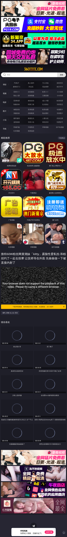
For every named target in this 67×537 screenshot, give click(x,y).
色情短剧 (31, 131)
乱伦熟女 (45, 104)
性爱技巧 (60, 122)
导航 (4, 129)
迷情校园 (17, 122)
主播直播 (45, 95)
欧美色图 (45, 109)
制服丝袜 (17, 104)
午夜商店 (31, 127)
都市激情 (17, 118)
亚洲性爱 (17, 101)
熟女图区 (45, 113)
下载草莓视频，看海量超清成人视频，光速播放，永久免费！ (39, 306)
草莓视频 (45, 127)
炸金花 (31, 87)
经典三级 (31, 104)
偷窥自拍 (17, 109)
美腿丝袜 (17, 113)
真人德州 (31, 83)
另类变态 (60, 104)
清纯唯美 (31, 113)
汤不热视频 (60, 127)
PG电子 (16, 83)
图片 (4, 111)
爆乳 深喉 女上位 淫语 (10, 313)
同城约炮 (17, 127)
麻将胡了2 (16, 87)
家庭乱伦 (31, 118)
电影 (4, 102)
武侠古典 (60, 118)
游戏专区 (60, 83)
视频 (4, 93)
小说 (4, 120)
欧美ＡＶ (45, 92)
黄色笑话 (45, 122)
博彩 (4, 84)
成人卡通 (45, 101)
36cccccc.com (33, 69)
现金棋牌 (45, 87)
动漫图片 (60, 109)
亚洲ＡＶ (17, 92)
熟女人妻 (17, 95)
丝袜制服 (31, 95)
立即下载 (49, 532)
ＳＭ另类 (60, 95)
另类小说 (31, 122)
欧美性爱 (60, 101)
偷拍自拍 (31, 101)
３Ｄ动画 (60, 92)
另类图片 (60, 113)
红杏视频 (17, 131)
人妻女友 (45, 118)
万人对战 (45, 83)
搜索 (61, 75)
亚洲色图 (31, 109)
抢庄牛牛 (60, 87)
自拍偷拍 (31, 92)
